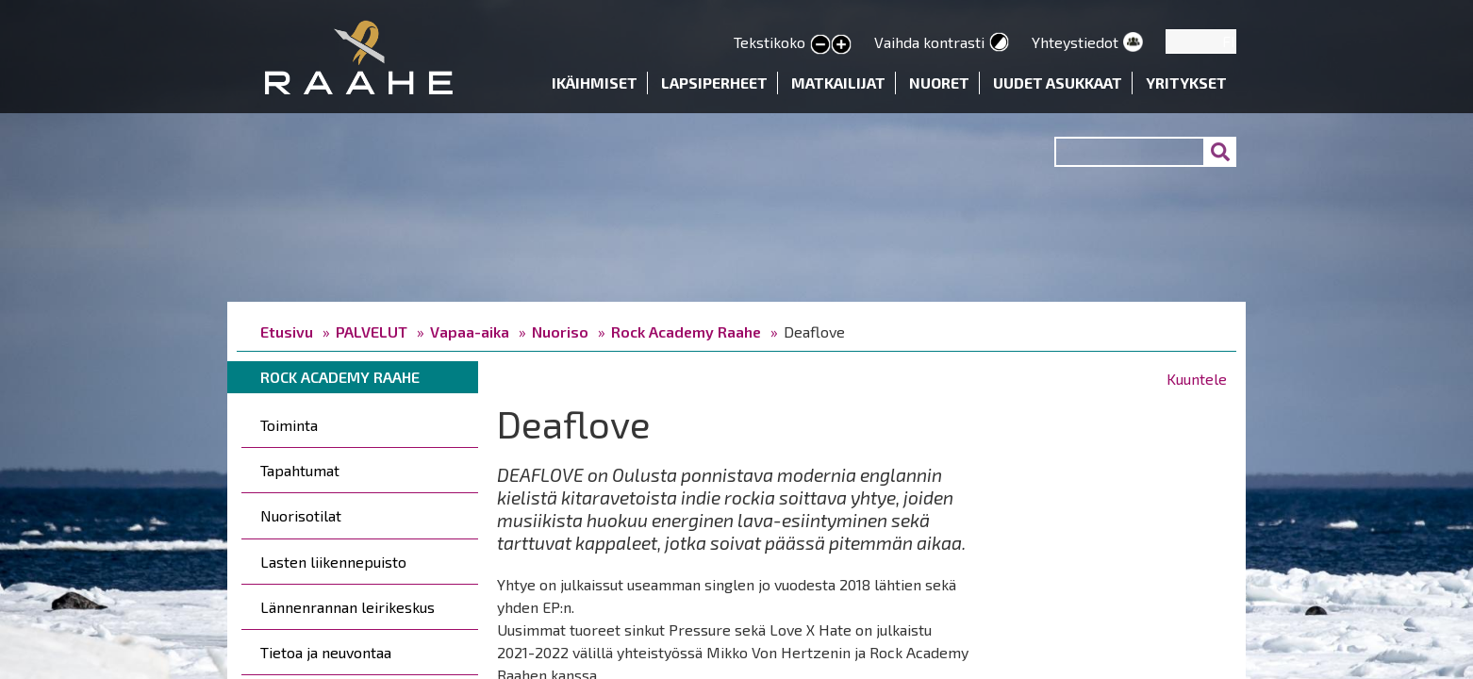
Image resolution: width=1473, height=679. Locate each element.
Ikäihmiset (594, 82)
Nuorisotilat (300, 515)
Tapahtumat (299, 470)
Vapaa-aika (469, 331)
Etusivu (286, 331)
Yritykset (1186, 82)
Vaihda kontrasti (929, 42)
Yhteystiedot (1075, 42)
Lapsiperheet (714, 82)
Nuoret (939, 82)
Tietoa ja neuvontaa (325, 652)
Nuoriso (560, 331)
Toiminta (289, 425)
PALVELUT (371, 331)
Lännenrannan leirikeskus (347, 607)
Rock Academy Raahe (686, 331)
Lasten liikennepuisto (333, 562)
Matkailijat (838, 82)
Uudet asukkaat (1057, 82)
